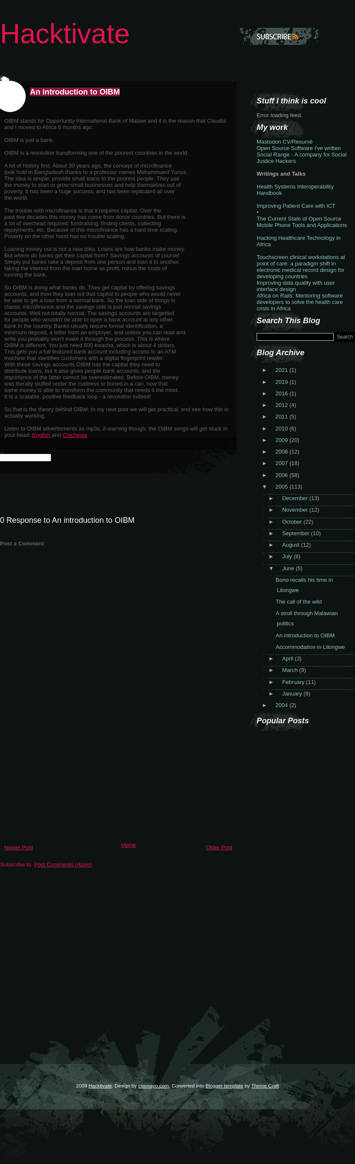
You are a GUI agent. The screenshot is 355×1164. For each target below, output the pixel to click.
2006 (282, 475)
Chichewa (75, 435)
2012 (282, 405)
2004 (282, 705)
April (288, 658)
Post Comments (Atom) (63, 864)
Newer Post (18, 847)
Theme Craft (265, 1085)
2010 (282, 428)
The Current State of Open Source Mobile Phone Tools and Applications (302, 221)
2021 (282, 370)
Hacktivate (65, 33)
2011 (282, 416)
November (296, 510)
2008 (282, 451)
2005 (282, 486)
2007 (282, 463)
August (291, 545)
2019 (282, 382)
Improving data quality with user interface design (296, 286)
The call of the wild (298, 601)
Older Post (219, 847)
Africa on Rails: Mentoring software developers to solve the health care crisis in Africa (300, 302)
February (294, 682)
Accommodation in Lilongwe (310, 647)
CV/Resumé (298, 142)
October (293, 522)
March (290, 670)
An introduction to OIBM (75, 92)
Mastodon (269, 142)
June (289, 568)
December (296, 498)
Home (128, 845)
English (42, 435)
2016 (282, 393)
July (288, 556)
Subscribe (279, 36)
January (293, 693)
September (296, 533)
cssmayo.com (153, 1085)
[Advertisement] (64, 778)
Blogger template (224, 1085)
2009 (282, 440)
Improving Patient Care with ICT (296, 206)
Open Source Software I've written (299, 148)
